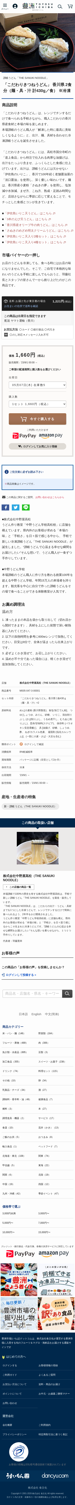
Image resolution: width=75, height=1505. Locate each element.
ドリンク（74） (10, 1071)
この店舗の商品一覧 (20, 887)
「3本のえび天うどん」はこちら (25, 219)
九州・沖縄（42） (12, 1193)
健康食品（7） (46, 1099)
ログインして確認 (34, 744)
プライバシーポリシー (15, 1434)
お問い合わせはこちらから (49, 497)
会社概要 (7, 1425)
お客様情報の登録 (48, 1365)
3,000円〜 (43, 1213)
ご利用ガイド (10, 1374)
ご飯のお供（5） (11, 1137)
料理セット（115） (48, 1071)
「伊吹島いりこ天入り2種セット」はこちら (33, 236)
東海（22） (44, 1165)
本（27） (43, 1108)
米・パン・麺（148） (14, 1033)
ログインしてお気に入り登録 (37, 446)
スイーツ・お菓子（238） (52, 1061)
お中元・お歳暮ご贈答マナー (54, 1393)
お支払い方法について (15, 1384)
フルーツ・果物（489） (15, 1042)
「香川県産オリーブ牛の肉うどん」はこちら (34, 225)
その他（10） (9, 1080)
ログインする (10, 1365)
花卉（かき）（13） (49, 1127)
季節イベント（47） (49, 1193)
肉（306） (44, 1042)
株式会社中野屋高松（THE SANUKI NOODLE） (46, 683)
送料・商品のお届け (49, 1384)
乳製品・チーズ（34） (14, 1090)
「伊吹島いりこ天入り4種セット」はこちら (33, 242)
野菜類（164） (46, 1033)
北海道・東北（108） (14, 1156)
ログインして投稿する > (21, 974)
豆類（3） (43, 1052)
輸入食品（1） (10, 1146)
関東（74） (44, 1156)
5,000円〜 (7, 1222)
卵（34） (43, 1080)
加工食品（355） (11, 1061)
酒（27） (43, 1090)
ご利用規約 (45, 1425)
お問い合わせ (10, 1403)
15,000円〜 (44, 1232)
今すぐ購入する (38, 419)
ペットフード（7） (48, 1146)
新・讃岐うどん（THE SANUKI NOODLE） (30, 806)
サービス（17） (46, 1118)
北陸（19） (44, 1174)
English (36, 1014)
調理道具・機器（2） (13, 1118)
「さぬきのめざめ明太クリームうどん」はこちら (37, 230)
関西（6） (7, 1174)
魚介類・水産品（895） (15, 1052)
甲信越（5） (9, 1165)
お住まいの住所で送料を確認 (21, 306)
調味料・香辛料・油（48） (16, 1099)
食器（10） (8, 1127)
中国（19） (8, 1184)
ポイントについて (12, 1393)
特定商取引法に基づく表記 (53, 1434)
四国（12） (44, 1184)
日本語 (23, 1014)
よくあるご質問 (47, 1374)
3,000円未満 (9, 1213)
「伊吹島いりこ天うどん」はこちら (28, 213)
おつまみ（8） (46, 1137)
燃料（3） (7, 1108)
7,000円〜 (43, 1222)
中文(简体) (52, 1014)
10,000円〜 (8, 1232)
